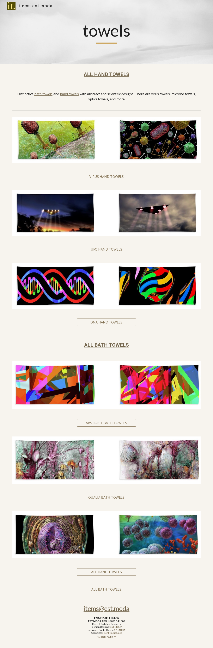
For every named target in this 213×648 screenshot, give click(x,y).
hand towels (69, 94)
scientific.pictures (112, 632)
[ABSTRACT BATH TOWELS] (106, 422)
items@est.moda (106, 608)
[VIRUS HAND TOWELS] (106, 176)
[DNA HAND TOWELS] (106, 322)
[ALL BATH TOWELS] (106, 589)
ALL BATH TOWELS (106, 345)
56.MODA (119, 629)
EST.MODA (116, 626)
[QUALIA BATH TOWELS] (106, 497)
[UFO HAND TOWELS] (106, 249)
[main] (106, 32)
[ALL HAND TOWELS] (106, 572)
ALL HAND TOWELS (106, 74)
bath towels (43, 94)
